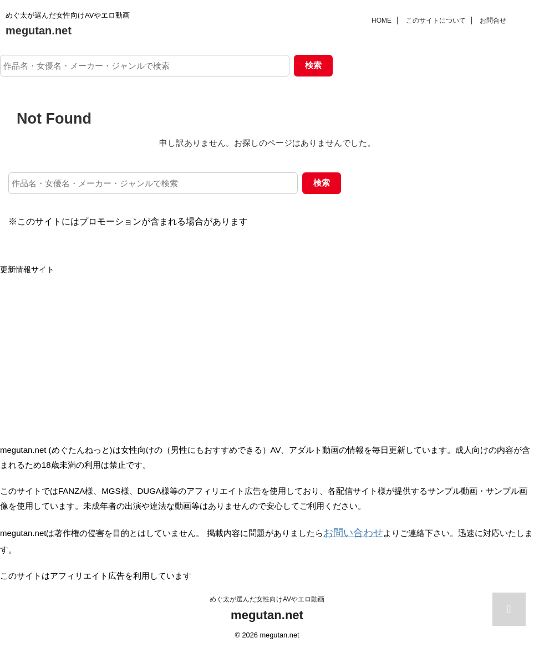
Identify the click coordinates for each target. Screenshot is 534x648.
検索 (313, 65)
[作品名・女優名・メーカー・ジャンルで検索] (144, 65)
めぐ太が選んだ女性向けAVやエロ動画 (267, 596)
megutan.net (39, 30)
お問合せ (493, 20)
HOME (381, 20)
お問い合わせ (348, 532)
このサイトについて (436, 20)
